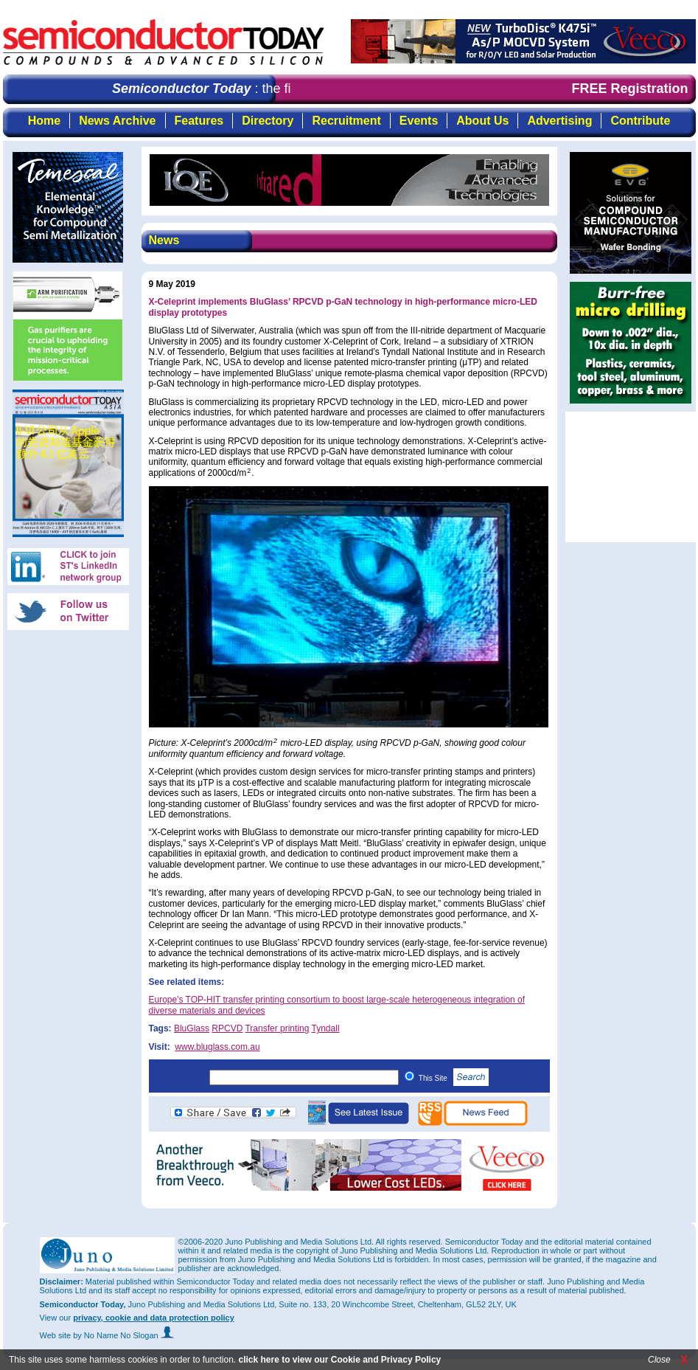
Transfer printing (277, 1028)
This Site (454, 1078)
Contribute (640, 120)
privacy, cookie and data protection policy (153, 1317)
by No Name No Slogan (123, 1335)
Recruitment (346, 120)
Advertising (559, 120)
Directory (267, 120)
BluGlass (191, 1028)
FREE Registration (629, 88)
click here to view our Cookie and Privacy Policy (339, 1360)
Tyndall (326, 1028)
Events (418, 120)
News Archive (117, 120)
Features (199, 120)
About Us (482, 120)
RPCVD (227, 1028)
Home (44, 120)
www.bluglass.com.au (217, 1047)
